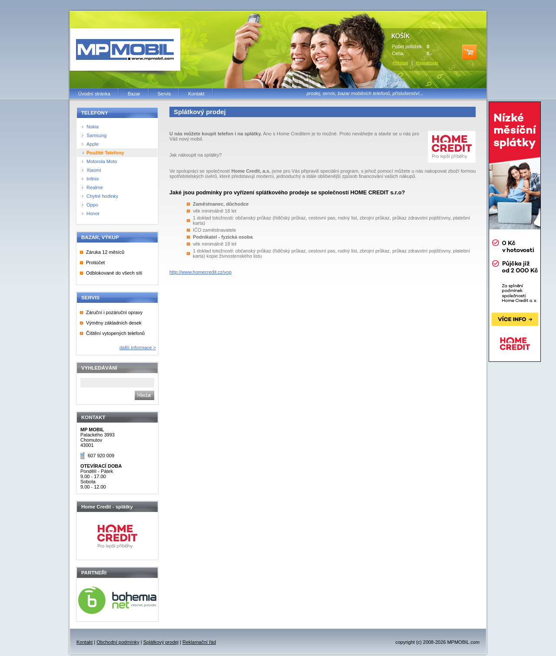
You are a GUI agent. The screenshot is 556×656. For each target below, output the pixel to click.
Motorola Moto (101, 161)
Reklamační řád (199, 642)
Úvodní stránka (94, 93)
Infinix (92, 178)
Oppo (92, 204)
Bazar (134, 93)
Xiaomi (93, 170)
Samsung (96, 135)
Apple (92, 144)
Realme (94, 187)
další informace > (137, 347)
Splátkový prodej (161, 642)
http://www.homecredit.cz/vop (200, 272)
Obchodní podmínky (117, 642)
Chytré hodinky (102, 196)
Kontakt (196, 93)
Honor (92, 213)
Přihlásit (400, 62)
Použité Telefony (105, 152)
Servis (164, 93)
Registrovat (427, 62)
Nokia (92, 126)
